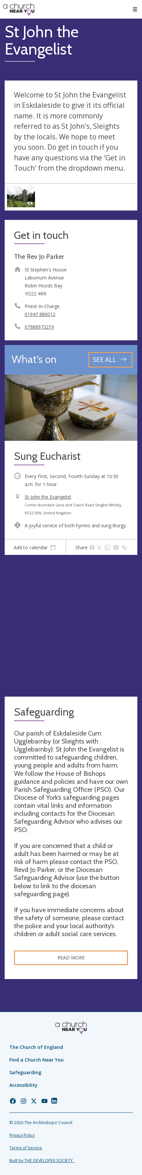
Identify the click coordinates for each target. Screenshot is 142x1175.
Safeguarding (25, 1072)
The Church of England (36, 1047)
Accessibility (23, 1085)
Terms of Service (25, 1148)
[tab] (35, 547)
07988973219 (39, 327)
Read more (71, 957)
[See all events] (110, 360)
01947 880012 (40, 314)
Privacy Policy (22, 1135)
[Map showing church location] (71, 626)
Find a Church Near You (36, 1060)
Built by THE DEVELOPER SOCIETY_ (41, 1160)
